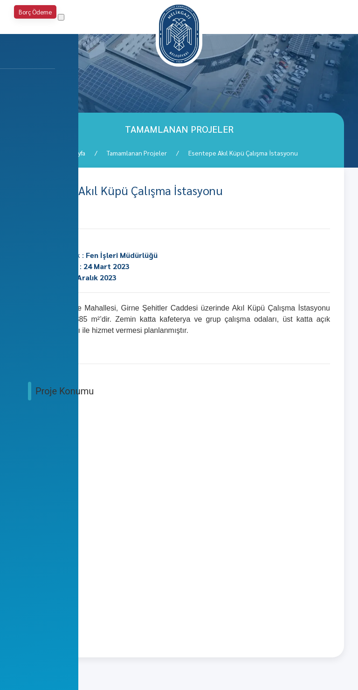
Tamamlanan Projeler (137, 153)
